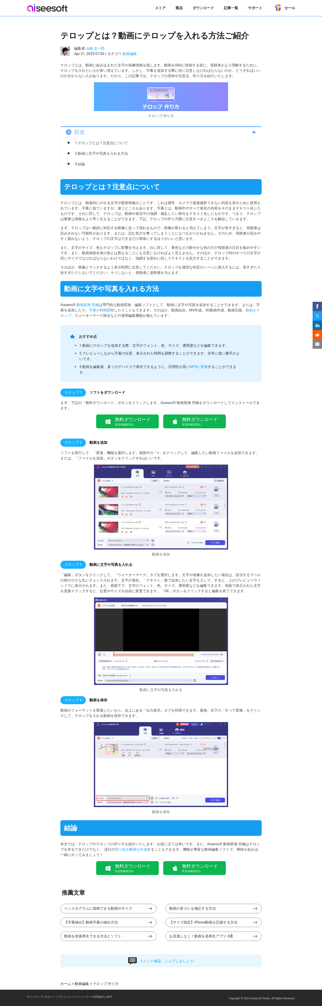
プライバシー (66, 996)
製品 (179, 8)
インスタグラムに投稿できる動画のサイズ (98, 908)
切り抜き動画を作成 (131, 849)
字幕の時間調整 (101, 310)
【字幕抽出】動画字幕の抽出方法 (91, 922)
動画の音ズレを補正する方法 (192, 908)
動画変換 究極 (87, 305)
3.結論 (80, 164)
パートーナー (84, 996)
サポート (255, 8)
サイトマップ (35, 996)
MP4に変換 (199, 367)
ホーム (65, 984)
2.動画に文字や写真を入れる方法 (101, 153)
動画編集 (130, 54)
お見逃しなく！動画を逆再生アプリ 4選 (201, 936)
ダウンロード (203, 8)
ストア (160, 8)
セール (283, 6)
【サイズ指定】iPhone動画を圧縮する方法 (203, 922)
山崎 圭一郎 (95, 48)
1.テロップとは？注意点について (101, 143)
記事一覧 (231, 8)
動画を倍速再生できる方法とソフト (92, 936)
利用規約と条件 (102, 996)
